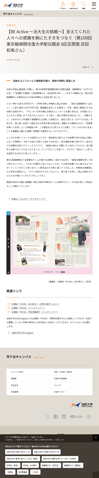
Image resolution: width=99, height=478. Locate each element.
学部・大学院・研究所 (63, 372)
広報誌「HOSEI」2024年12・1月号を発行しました (35, 304)
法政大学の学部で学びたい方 (18, 452)
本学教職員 (22, 472)
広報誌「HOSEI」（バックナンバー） (29, 307)
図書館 (13, 378)
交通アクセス (59, 391)
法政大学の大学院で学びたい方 (46, 452)
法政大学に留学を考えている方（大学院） (60, 458)
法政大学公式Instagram (23, 332)
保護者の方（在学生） (51, 465)
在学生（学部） (12, 465)
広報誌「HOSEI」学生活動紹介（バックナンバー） (35, 311)
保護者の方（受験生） (73, 465)
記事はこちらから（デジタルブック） (29, 198)
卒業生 (10, 472)
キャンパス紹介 (17, 372)
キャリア (57, 385)
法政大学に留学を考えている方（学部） (22, 458)
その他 (35, 472)
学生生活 (14, 385)
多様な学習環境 (60, 378)
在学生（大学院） (30, 465)
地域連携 (14, 391)
